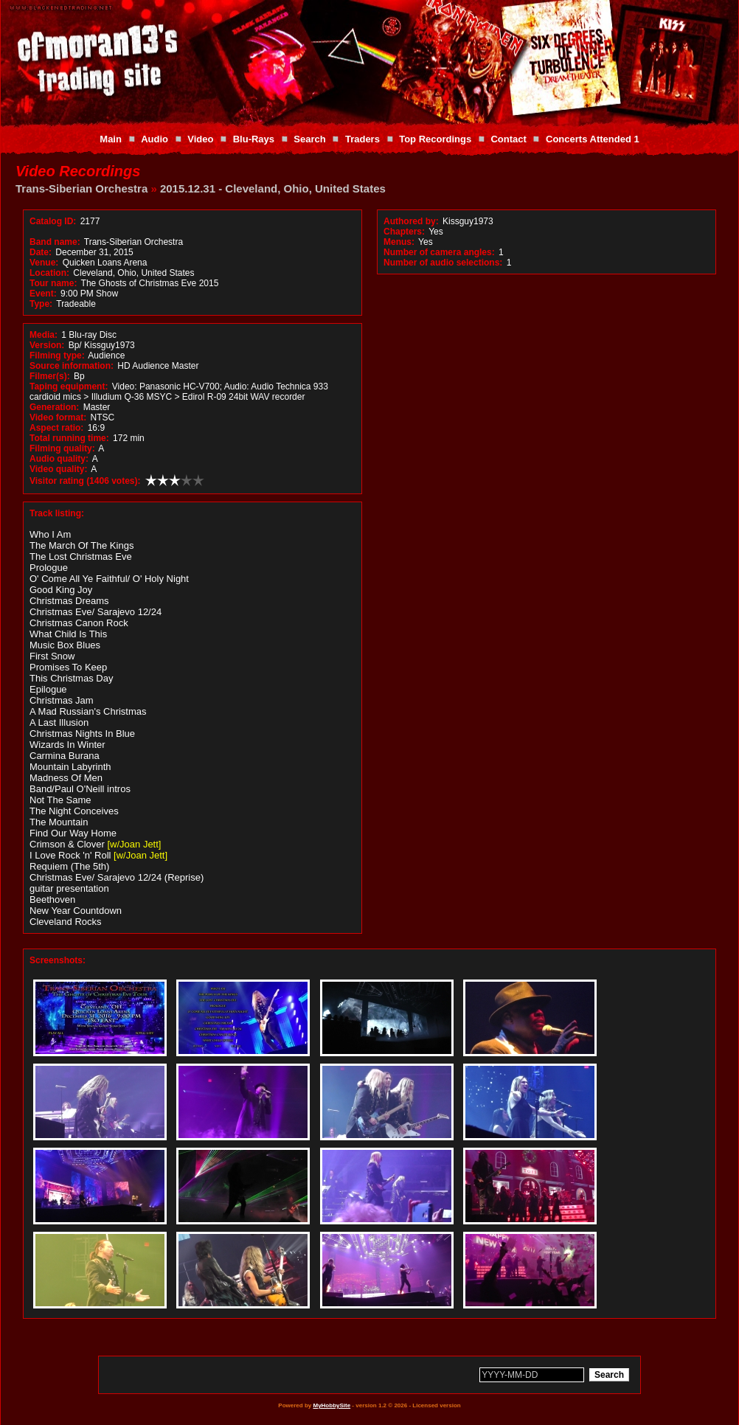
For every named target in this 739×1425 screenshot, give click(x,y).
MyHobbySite (331, 1405)
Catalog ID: (53, 221)
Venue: (44, 262)
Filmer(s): (50, 376)
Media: (44, 335)
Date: (41, 252)
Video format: (58, 417)
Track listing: (57, 513)
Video (200, 139)
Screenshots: (58, 960)
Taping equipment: (69, 386)
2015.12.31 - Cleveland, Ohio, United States (273, 188)
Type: (41, 304)
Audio (154, 139)
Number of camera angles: (439, 252)
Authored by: (411, 221)
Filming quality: (62, 448)
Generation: (54, 407)
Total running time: (69, 438)
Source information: (72, 366)
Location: (49, 273)
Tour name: (53, 283)
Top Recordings (435, 139)
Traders (362, 139)
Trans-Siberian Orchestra (81, 188)
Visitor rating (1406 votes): (85, 481)
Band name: (55, 242)
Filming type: (57, 355)
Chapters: (404, 231)
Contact (508, 139)
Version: (47, 345)
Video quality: (58, 469)
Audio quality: (59, 459)
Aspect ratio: (56, 428)
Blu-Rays (253, 139)
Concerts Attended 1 (592, 139)
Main (111, 139)
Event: (43, 293)
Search (309, 139)
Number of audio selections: (443, 262)
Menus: (399, 242)
